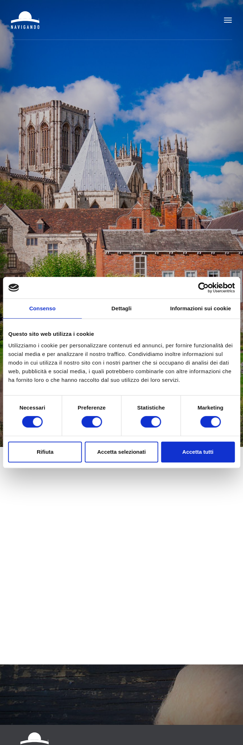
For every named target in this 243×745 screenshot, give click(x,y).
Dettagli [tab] (122, 308)
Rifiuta (45, 452)
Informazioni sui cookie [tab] (200, 308)
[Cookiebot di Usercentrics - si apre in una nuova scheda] (203, 287)
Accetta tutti (197, 452)
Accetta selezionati (121, 452)
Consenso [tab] (42, 308)
